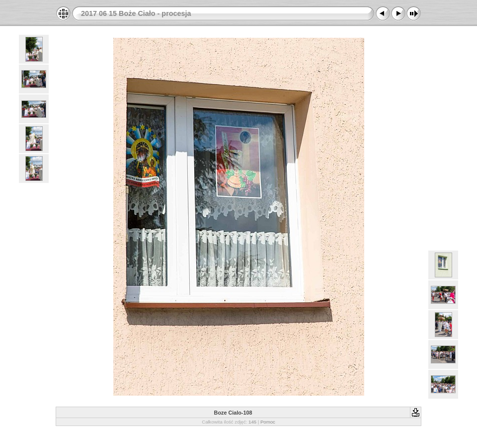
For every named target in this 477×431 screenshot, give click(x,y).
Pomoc (267, 422)
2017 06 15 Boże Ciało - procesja (136, 13)
